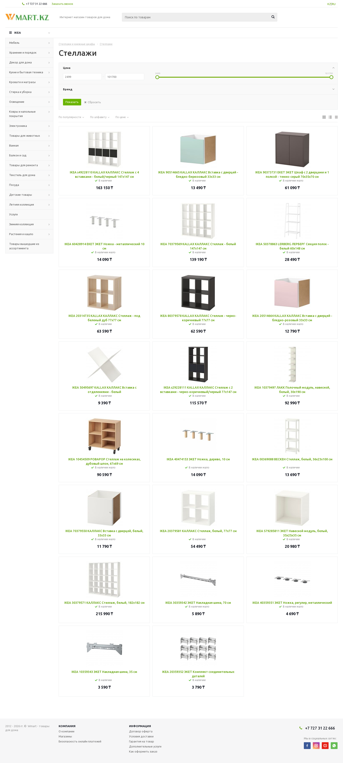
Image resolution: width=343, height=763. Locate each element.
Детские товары (20, 194)
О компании (66, 731)
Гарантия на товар (141, 741)
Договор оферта (140, 731)
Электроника (18, 125)
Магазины (65, 736)
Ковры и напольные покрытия (22, 113)
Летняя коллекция (21, 204)
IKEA (17, 32)
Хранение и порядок (23, 52)
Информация (140, 726)
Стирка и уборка (20, 91)
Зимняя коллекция (21, 224)
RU (334, 3)
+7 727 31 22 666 (36, 3)
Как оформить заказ (143, 751)
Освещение (16, 101)
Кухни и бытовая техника (26, 72)
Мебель (14, 42)
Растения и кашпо (21, 234)
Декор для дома (20, 62)
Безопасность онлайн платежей (80, 741)
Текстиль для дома (22, 174)
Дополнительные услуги (145, 746)
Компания (67, 726)
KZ (329, 3)
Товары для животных (24, 135)
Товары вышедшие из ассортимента (24, 246)
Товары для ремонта (23, 165)
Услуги (13, 214)
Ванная (14, 145)
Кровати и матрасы (22, 82)
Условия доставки (141, 736)
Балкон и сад (17, 155)
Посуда (14, 184)
